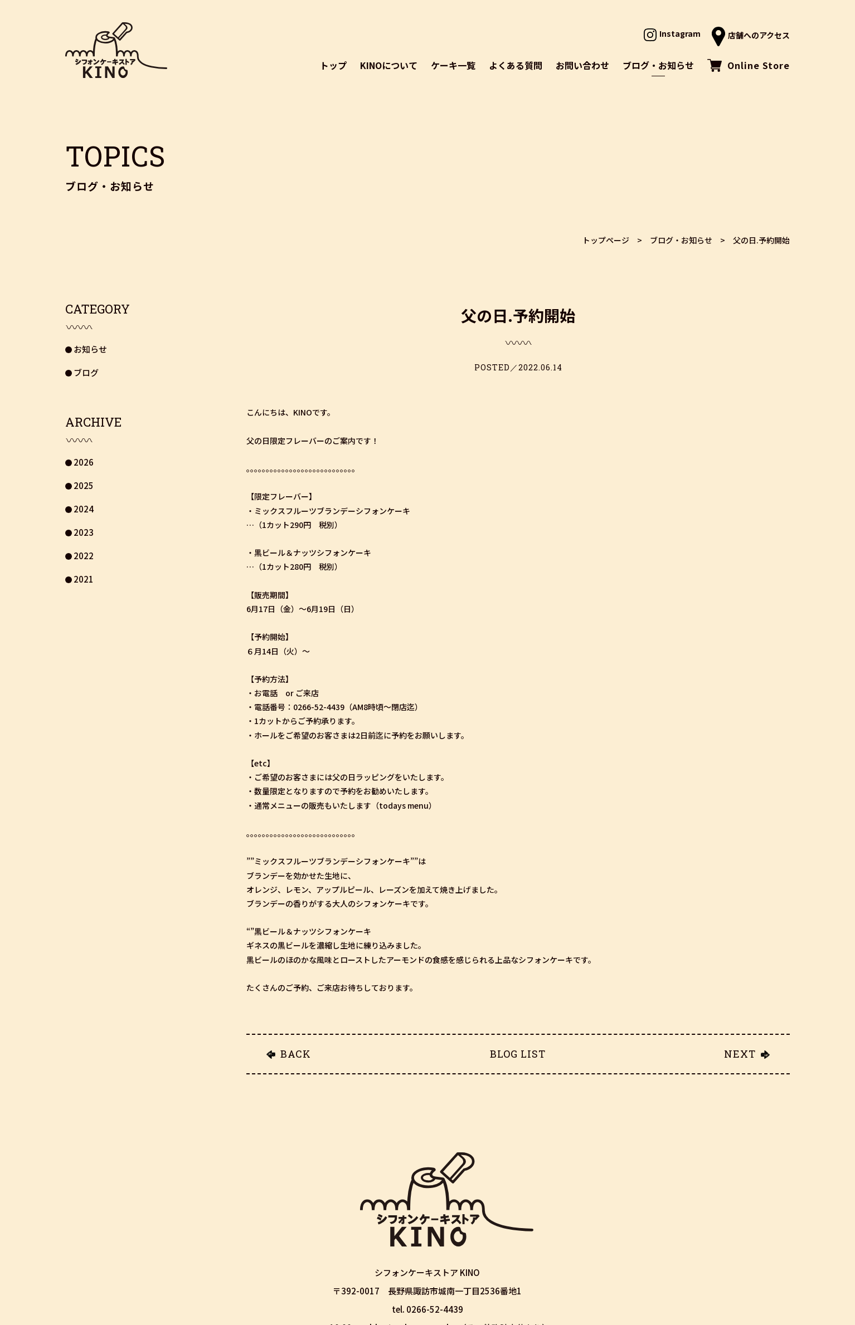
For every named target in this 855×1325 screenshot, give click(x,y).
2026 (84, 462)
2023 (84, 532)
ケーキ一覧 (453, 65)
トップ (333, 65)
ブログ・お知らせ (658, 65)
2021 (84, 579)
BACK (295, 1053)
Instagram (672, 33)
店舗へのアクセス (751, 35)
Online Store (748, 65)
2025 (84, 485)
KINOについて (388, 65)
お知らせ (90, 349)
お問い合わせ (582, 65)
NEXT (740, 1053)
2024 (84, 509)
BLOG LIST (518, 1053)
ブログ (86, 372)
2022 (84, 555)
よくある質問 (515, 65)
